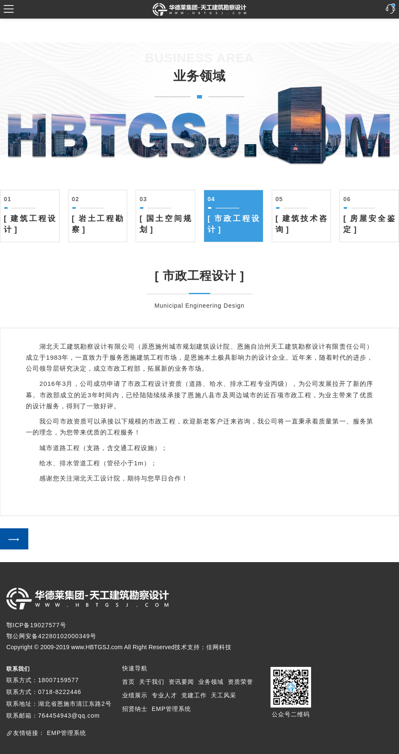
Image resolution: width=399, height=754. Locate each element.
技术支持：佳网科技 (203, 647)
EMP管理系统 (171, 708)
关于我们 (151, 681)
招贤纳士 (135, 708)
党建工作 (194, 695)
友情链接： (29, 732)
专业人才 (164, 695)
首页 (128, 681)
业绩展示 (135, 695)
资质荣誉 (240, 681)
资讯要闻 (181, 681)
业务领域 (211, 681)
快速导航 (135, 668)
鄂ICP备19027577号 (36, 625)
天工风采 (223, 695)
